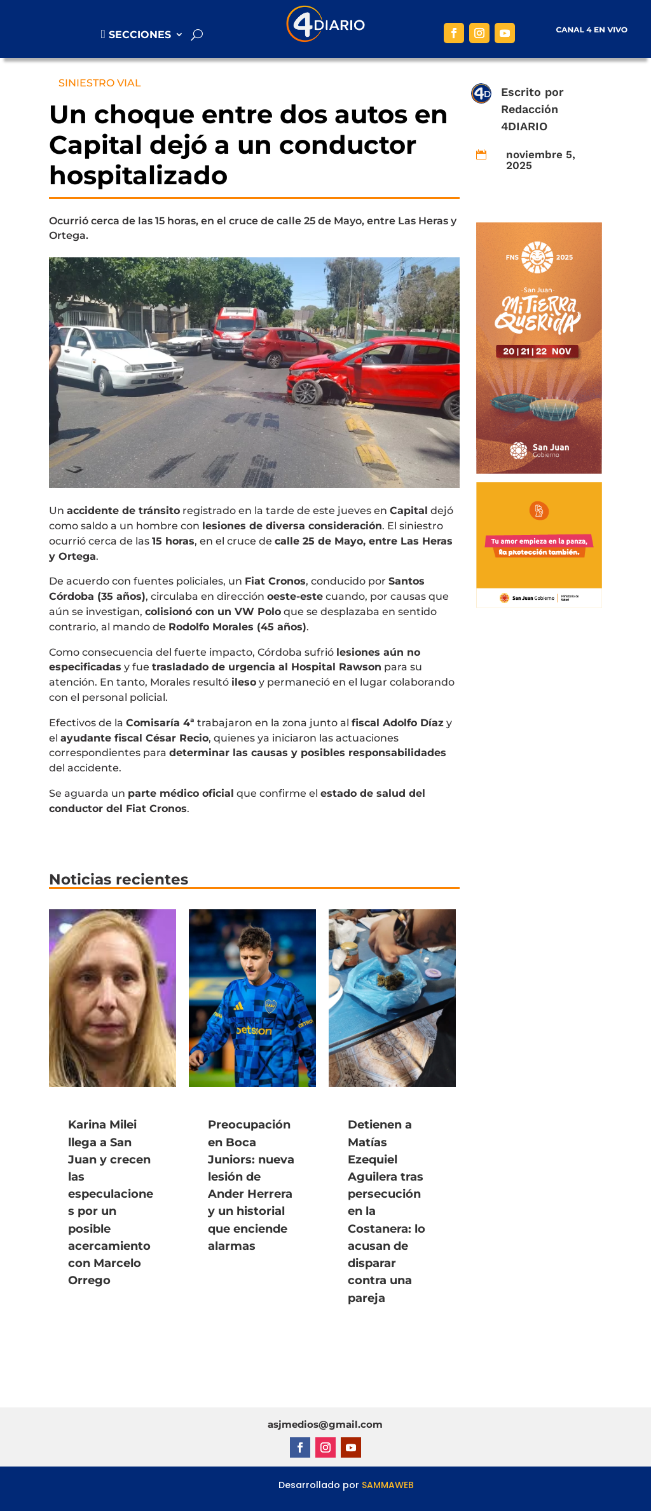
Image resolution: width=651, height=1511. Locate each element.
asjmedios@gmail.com (325, 1424)
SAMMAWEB (388, 1485)
